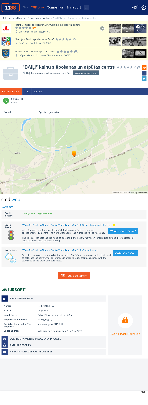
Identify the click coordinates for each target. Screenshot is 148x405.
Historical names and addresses (31, 351)
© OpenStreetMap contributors (135, 193)
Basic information (11, 91)
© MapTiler (117, 193)
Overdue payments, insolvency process (35, 338)
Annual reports (20, 345)
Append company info (86, 73)
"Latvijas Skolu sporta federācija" (34, 39)
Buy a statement (77, 275)
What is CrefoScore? (123, 231)
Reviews (38, 91)
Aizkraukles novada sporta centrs (35, 51)
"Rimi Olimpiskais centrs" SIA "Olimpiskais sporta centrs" (48, 24)
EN (25, 7)
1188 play (37, 7)
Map (27, 91)
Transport (74, 7)
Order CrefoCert (125, 253)
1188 (11, 7)
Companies (55, 7)
